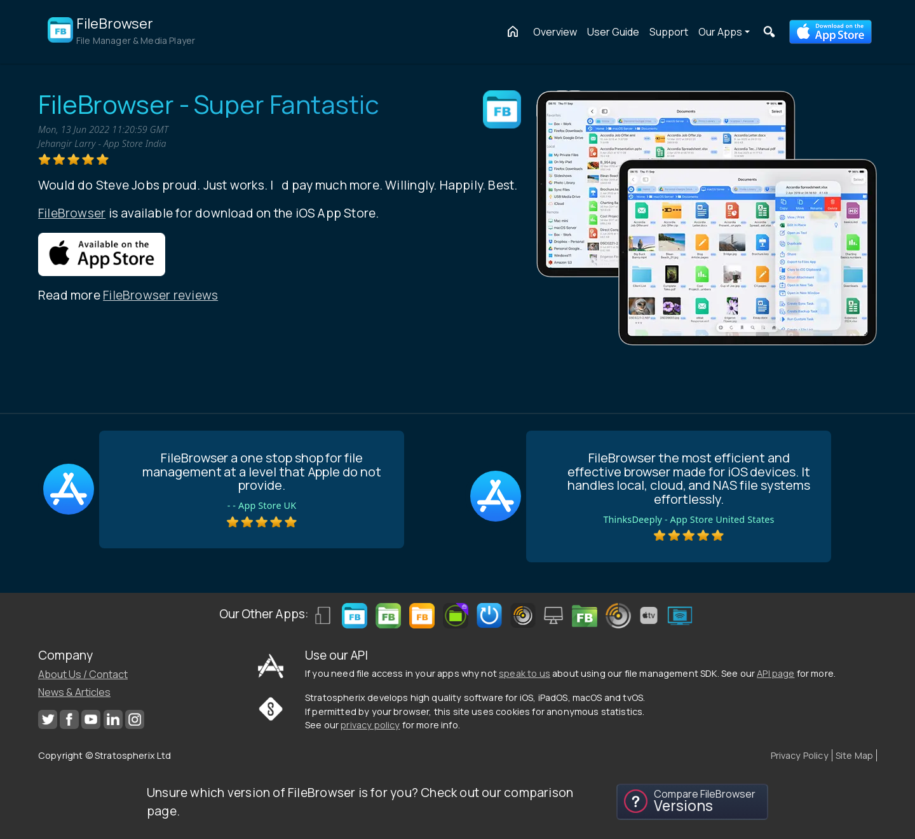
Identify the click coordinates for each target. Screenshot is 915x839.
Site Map (854, 755)
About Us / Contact (83, 674)
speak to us (524, 673)
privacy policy (370, 725)
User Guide (613, 32)
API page (775, 673)
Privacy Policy (800, 755)
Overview (555, 32)
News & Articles (74, 692)
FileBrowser (71, 213)
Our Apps (720, 32)
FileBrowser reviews (160, 295)
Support (668, 32)
